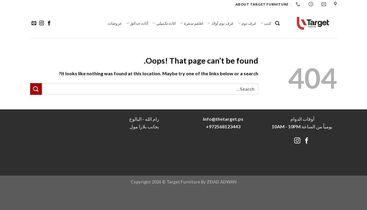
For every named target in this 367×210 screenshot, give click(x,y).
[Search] (277, 23)
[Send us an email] (33, 23)
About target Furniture (262, 4)
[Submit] (36, 88)
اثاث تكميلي (164, 23)
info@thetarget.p (222, 119)
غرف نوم (247, 23)
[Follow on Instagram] (41, 23)
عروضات (115, 23)
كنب (265, 23)
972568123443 (224, 126)
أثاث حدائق (137, 23)
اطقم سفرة (191, 23)
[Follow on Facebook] (49, 23)
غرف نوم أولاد (220, 23)
